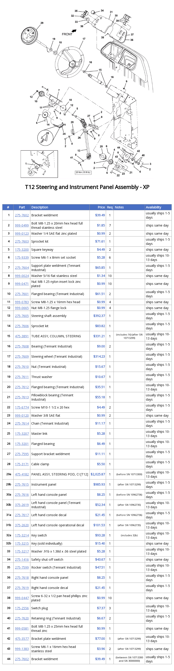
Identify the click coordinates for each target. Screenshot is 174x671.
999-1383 (22, 649)
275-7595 (22, 454)
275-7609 (22, 356)
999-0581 (22, 628)
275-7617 (22, 515)
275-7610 (22, 366)
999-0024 (22, 276)
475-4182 (22, 474)
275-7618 (22, 577)
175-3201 (22, 444)
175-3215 (22, 543)
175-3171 (22, 464)
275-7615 (22, 484)
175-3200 (22, 249)
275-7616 (22, 494)
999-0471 (22, 283)
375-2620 (22, 525)
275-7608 (22, 346)
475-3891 (22, 336)
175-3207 (22, 433)
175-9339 (22, 257)
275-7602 (22, 215)
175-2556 (22, 608)
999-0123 (22, 233)
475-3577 (22, 638)
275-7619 (22, 588)
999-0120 (22, 415)
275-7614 (22, 423)
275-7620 (22, 618)
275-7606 (22, 326)
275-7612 (22, 387)
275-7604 (22, 267)
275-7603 (22, 241)
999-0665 (22, 308)
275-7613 (22, 397)
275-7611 (22, 377)
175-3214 (22, 535)
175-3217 (22, 551)
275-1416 (22, 559)
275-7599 (22, 567)
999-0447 (22, 598)
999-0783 (22, 302)
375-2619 (22, 505)
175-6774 (22, 407)
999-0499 (22, 225)
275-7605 (22, 316)
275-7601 (22, 294)
